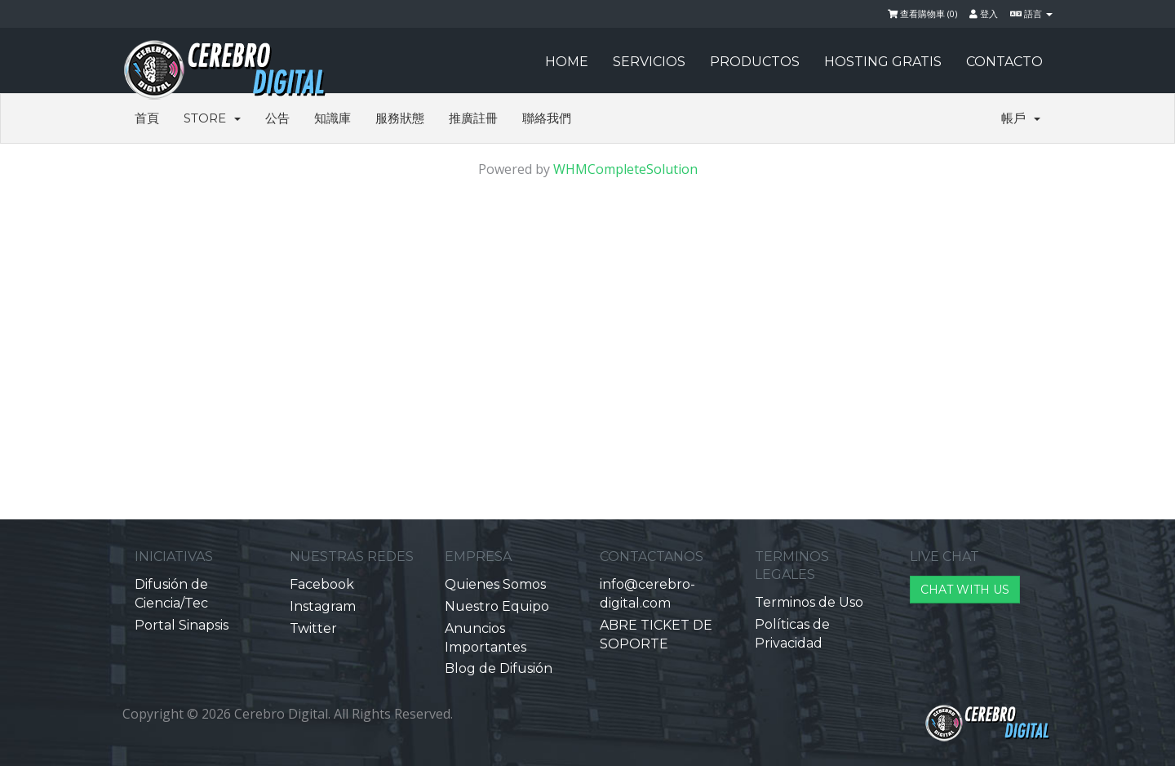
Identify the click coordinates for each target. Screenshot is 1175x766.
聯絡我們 (546, 118)
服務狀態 (399, 118)
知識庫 (332, 118)
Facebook (322, 584)
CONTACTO (1004, 61)
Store (212, 118)
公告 (277, 118)
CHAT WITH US (964, 589)
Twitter (313, 628)
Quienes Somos (495, 584)
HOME (566, 61)
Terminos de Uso (809, 602)
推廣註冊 (473, 118)
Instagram (323, 606)
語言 (1031, 13)
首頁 (147, 118)
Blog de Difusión (498, 668)
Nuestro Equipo (497, 606)
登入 (983, 13)
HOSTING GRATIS (883, 61)
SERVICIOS (649, 61)
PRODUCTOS (755, 61)
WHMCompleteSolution (625, 169)
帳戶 (1020, 118)
